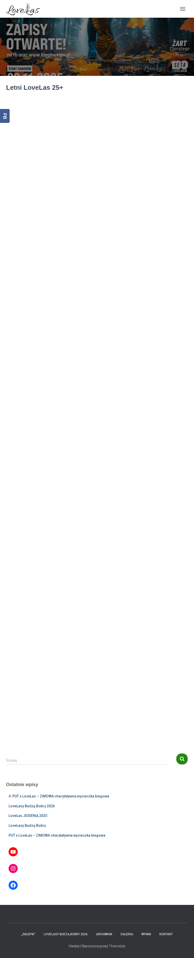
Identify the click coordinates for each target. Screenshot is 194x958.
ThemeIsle (117, 946)
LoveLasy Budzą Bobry (27, 825)
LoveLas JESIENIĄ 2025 (28, 816)
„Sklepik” (28, 934)
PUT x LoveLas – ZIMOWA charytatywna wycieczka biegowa (57, 835)
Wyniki (146, 934)
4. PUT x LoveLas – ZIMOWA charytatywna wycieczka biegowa (59, 796)
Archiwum (104, 934)
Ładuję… (97, 421)
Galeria (126, 934)
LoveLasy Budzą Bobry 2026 (32, 806)
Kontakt (166, 934)
